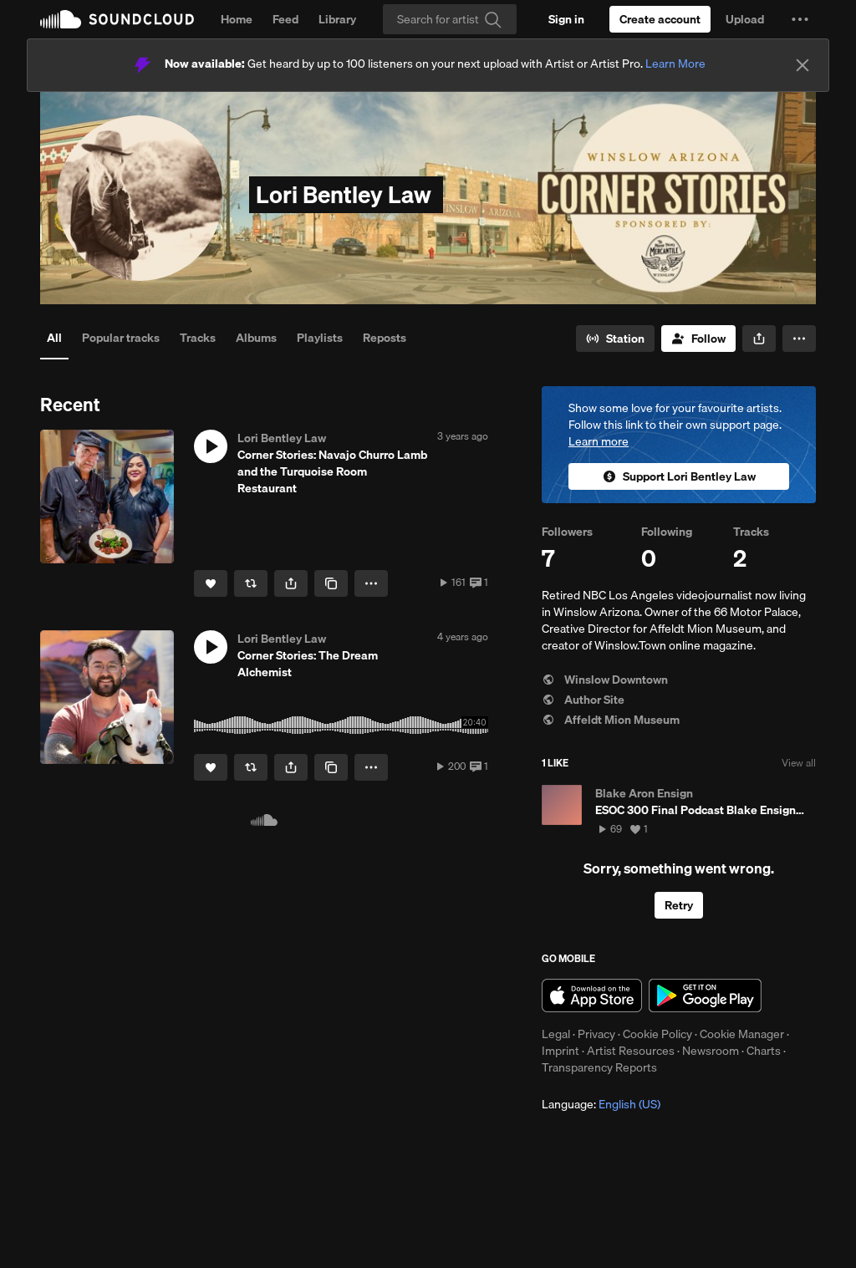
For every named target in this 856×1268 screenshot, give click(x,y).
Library (337, 19)
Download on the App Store (592, 995)
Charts (763, 1050)
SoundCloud (117, 19)
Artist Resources (631, 1050)
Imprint (560, 1050)
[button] (800, 19)
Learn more (598, 441)
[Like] (210, 583)
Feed (285, 19)
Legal (556, 1034)
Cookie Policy (657, 1034)
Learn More (675, 63)
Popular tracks (121, 337)
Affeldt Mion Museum (611, 719)
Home (236, 19)
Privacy (596, 1034)
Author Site (583, 699)
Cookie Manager (742, 1034)
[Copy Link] (331, 583)
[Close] (802, 65)
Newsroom (710, 1050)
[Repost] (251, 583)
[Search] (450, 19)
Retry (679, 905)
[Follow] (698, 338)
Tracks (198, 337)
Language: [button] (601, 1104)
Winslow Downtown (605, 679)
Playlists (320, 337)
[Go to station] (615, 338)
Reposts (384, 337)
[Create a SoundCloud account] (660, 19)
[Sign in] (566, 19)
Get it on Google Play (705, 995)
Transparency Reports (599, 1067)
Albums (256, 337)
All (54, 337)
